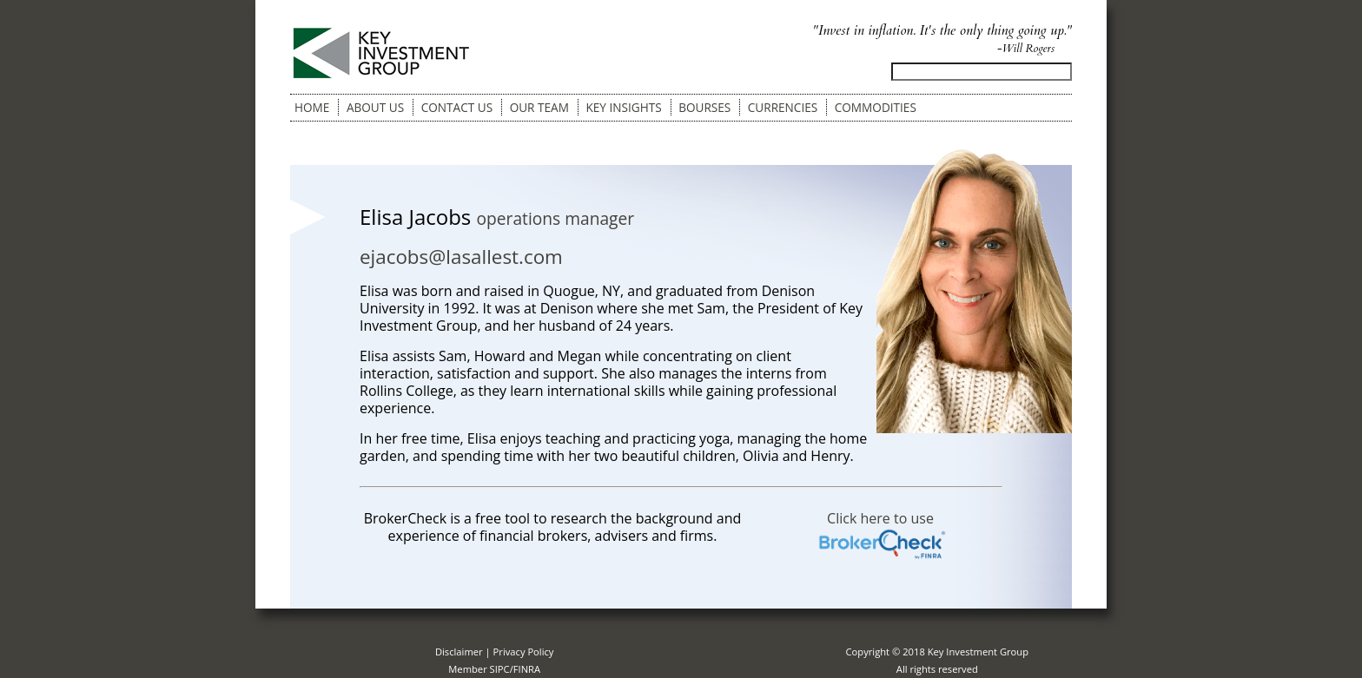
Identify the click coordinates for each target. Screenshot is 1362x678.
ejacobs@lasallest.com (461, 256)
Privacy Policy (523, 651)
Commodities (875, 107)
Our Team (539, 107)
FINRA (526, 668)
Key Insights (623, 107)
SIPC (500, 668)
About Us (375, 107)
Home (311, 107)
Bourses (704, 107)
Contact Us (457, 107)
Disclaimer (459, 651)
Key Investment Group (978, 651)
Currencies (782, 107)
